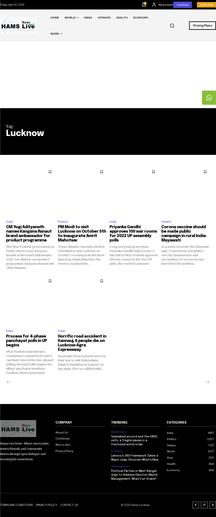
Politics (63, 222)
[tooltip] (209, 98)
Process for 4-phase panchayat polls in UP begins (26, 340)
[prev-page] (9, 382)
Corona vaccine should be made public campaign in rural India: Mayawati (183, 233)
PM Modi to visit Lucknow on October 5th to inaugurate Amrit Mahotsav (82, 233)
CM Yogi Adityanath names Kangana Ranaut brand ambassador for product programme (29, 233)
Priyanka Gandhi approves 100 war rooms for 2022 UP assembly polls (133, 233)
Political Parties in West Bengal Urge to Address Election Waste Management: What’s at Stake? (134, 475)
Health (166, 222)
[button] (172, 26)
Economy (117, 451)
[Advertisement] (108, 78)
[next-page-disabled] (207, 382)
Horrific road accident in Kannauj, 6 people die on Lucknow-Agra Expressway (82, 343)
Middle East (118, 432)
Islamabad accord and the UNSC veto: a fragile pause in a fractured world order (134, 440)
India (9, 222)
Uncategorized (120, 466)
